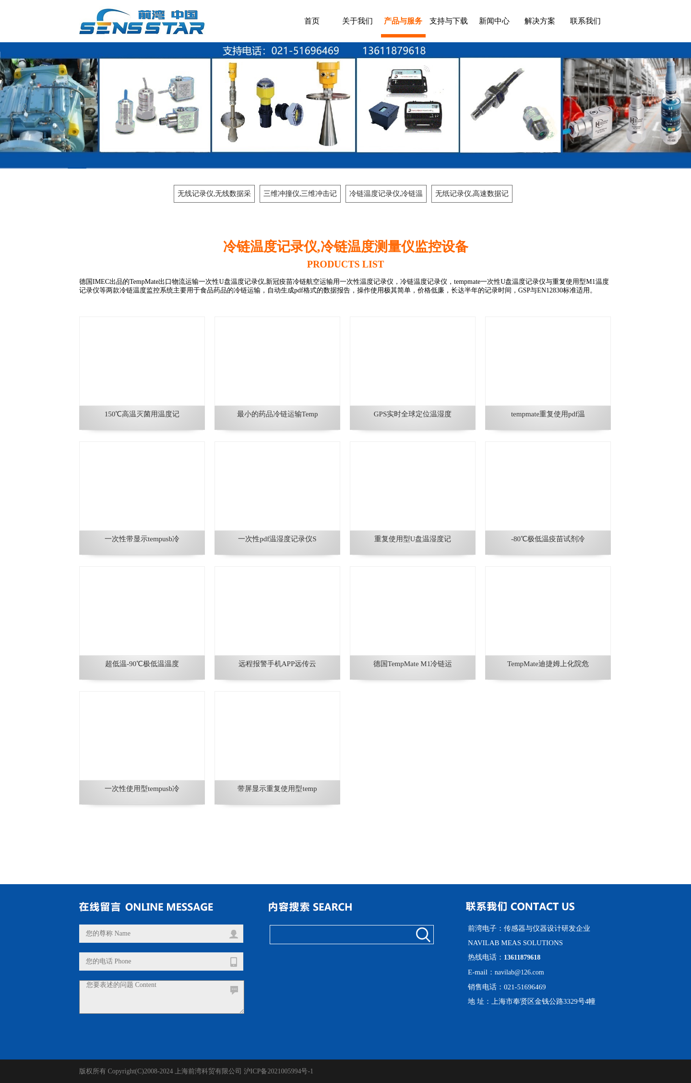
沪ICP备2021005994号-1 (278, 1071)
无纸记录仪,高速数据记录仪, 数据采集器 (472, 196)
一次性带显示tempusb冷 (142, 539)
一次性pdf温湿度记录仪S (277, 539)
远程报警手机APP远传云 (277, 664)
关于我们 (357, 21)
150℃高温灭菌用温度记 (142, 414)
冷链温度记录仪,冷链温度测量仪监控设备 (386, 196)
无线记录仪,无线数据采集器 (214, 196)
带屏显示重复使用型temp (277, 788)
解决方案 (539, 21)
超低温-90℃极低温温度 (142, 664)
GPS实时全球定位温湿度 (413, 414)
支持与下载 (448, 21)
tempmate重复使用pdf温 (548, 414)
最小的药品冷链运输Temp (277, 414)
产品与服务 (403, 21)
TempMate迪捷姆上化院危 (548, 664)
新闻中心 (494, 21)
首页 (312, 21)
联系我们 (585, 21)
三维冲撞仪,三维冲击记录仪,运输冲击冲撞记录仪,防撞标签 (300, 196)
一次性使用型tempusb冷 (142, 788)
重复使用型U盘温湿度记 (413, 539)
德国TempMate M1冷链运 (412, 664)
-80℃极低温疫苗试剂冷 (548, 539)
